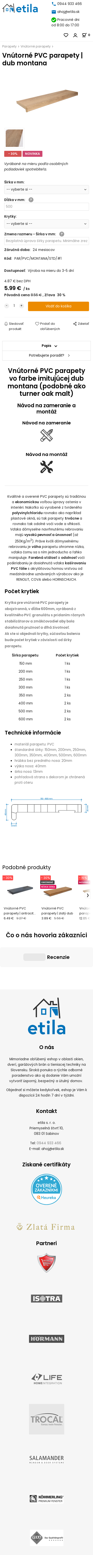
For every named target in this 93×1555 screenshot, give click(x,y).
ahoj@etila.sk (68, 11)
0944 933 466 (69, 3)
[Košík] (87, 35)
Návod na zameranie (46, 423)
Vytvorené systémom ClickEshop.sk (46, 1552)
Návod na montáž (46, 454)
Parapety (9, 46)
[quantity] (14, 306)
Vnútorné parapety (36, 46)
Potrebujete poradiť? (46, 355)
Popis (46, 345)
